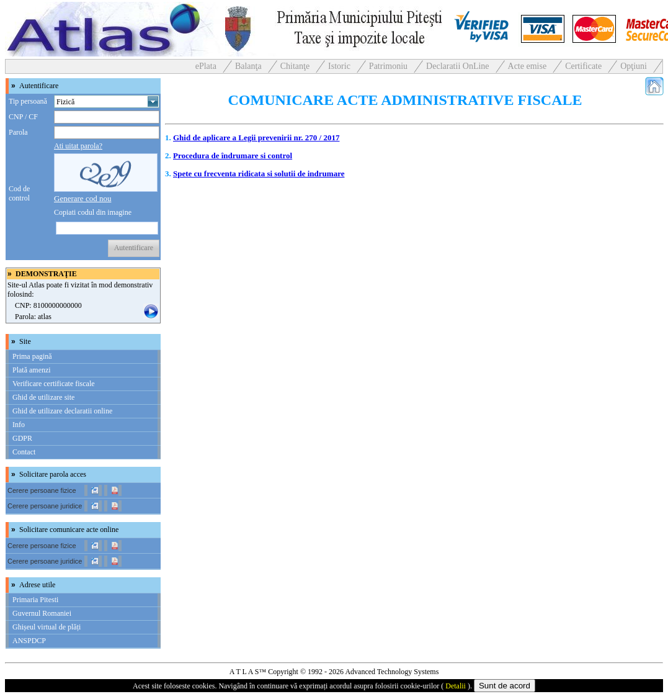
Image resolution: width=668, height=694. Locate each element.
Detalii (455, 686)
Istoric (339, 66)
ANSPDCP (29, 640)
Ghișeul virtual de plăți (46, 627)
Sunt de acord (504, 685)
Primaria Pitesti (35, 599)
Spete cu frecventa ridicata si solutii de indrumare (258, 173)
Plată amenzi (31, 370)
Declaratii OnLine (457, 66)
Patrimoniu (388, 66)
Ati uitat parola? (78, 146)
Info (18, 424)
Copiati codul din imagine (92, 212)
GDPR (22, 438)
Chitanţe (295, 66)
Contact (23, 452)
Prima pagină (32, 356)
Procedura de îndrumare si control (232, 155)
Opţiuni (633, 66)
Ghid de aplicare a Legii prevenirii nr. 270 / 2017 (256, 137)
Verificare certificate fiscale (53, 383)
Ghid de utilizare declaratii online (62, 411)
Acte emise (527, 66)
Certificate (583, 66)
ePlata (205, 66)
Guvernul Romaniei (41, 613)
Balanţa (248, 66)
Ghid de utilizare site (43, 397)
